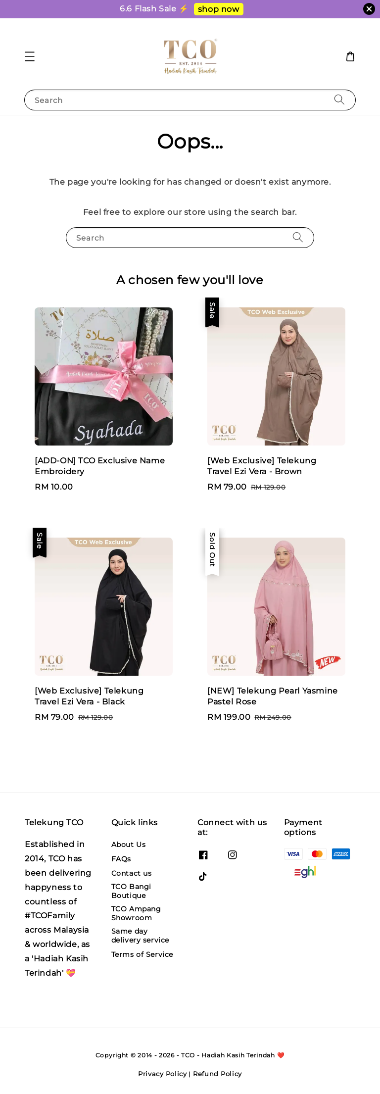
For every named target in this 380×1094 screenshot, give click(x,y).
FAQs (121, 858)
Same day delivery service (140, 936)
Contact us (131, 873)
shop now (218, 9)
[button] (30, 56)
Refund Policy (217, 1074)
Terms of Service (142, 954)
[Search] (339, 99)
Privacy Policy (162, 1074)
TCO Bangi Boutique (131, 891)
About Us (128, 844)
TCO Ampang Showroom (136, 913)
